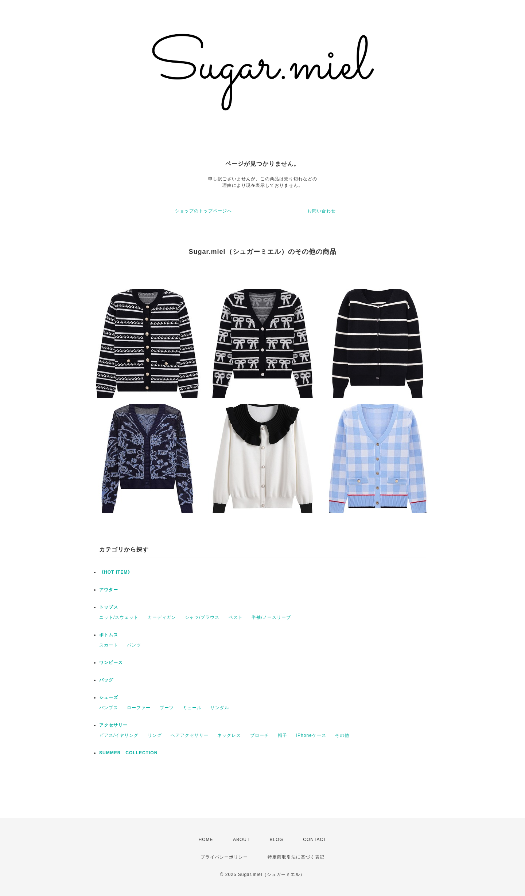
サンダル (219, 707)
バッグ (106, 680)
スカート (108, 645)
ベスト (236, 617)
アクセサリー (113, 725)
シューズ (108, 697)
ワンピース (111, 662)
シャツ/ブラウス (202, 617)
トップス (108, 607)
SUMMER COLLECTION (128, 752)
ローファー (139, 707)
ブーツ (167, 707)
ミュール (192, 707)
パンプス (108, 707)
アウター (108, 589)
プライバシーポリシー (224, 857)
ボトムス (108, 634)
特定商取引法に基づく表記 (296, 857)
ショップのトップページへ (203, 210)
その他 (342, 735)
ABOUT (241, 839)
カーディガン (162, 617)
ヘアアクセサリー (190, 735)
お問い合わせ (321, 210)
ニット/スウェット (119, 617)
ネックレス (229, 735)
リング (155, 735)
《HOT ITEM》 (115, 572)
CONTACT (314, 839)
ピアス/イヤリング (119, 735)
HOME (206, 839)
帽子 (282, 735)
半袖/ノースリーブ (271, 617)
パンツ (134, 645)
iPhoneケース (311, 735)
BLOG (276, 839)
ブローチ (259, 735)
